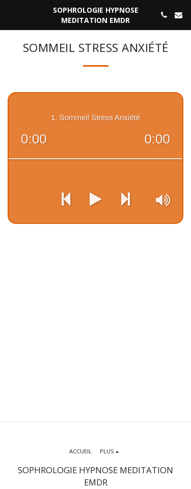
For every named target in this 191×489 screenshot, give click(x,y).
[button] (11, 14)
